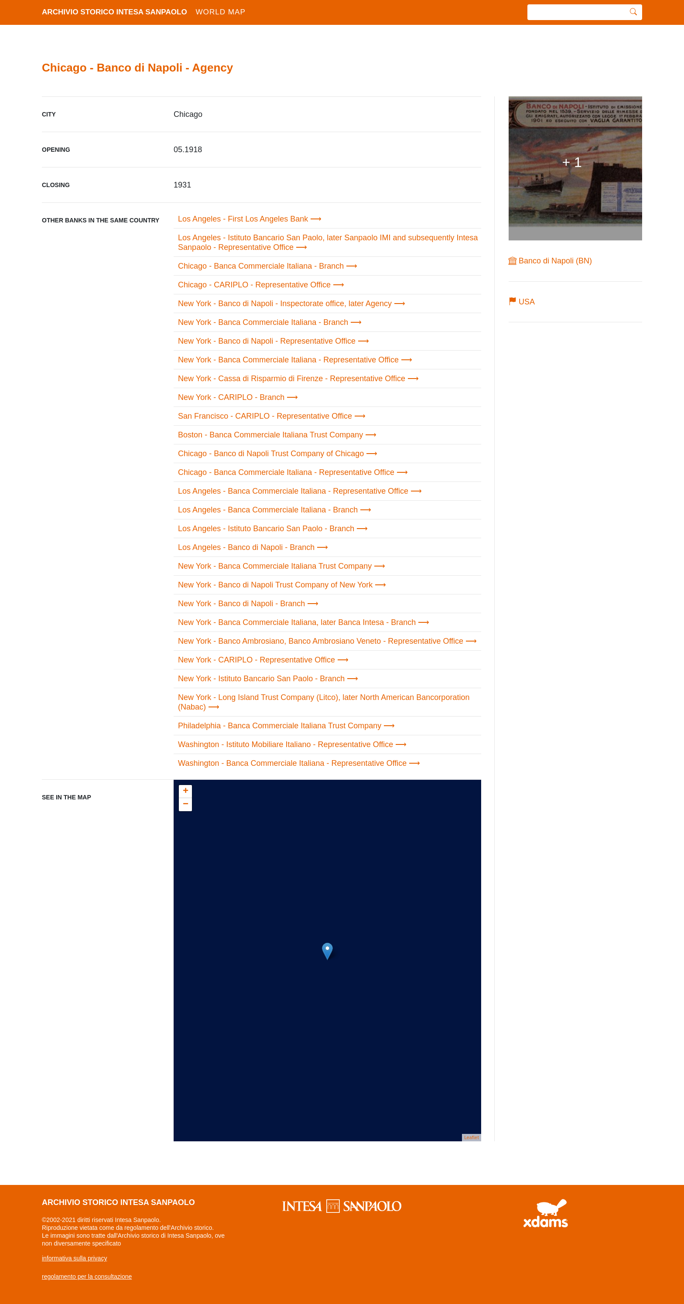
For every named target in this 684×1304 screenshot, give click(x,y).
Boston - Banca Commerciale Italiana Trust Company (270, 434)
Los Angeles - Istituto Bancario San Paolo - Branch (266, 528)
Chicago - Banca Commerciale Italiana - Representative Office (286, 472)
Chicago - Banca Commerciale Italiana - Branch (261, 266)
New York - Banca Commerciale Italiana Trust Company (275, 566)
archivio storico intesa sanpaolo (149, 12)
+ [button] (185, 791)
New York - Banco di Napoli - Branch (241, 603)
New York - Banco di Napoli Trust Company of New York (275, 584)
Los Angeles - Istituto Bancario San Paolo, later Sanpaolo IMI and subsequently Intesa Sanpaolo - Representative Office (328, 242)
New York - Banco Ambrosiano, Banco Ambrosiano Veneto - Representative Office (320, 641)
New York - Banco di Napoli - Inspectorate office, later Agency (285, 303)
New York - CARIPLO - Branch (231, 397)
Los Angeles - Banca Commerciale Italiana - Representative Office (293, 491)
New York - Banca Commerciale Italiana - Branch (263, 322)
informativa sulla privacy (74, 1258)
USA (522, 301)
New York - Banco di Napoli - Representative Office (267, 341)
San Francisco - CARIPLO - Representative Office (265, 416)
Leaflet (471, 1137)
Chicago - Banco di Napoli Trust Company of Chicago (271, 453)
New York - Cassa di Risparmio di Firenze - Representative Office (291, 378)
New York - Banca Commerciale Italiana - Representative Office (288, 359)
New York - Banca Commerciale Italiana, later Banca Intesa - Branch (297, 622)
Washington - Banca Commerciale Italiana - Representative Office (292, 763)
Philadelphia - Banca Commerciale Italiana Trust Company (279, 725)
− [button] (185, 804)
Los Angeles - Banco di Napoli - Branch (246, 547)
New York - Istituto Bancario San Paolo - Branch (261, 678)
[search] (576, 12)
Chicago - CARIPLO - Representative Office (254, 284)
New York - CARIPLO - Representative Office (256, 659)
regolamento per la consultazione (87, 1276)
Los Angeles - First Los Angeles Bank (243, 219)
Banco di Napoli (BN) (550, 260)
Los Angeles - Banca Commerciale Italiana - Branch (268, 509)
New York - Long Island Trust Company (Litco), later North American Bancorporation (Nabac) (323, 702)
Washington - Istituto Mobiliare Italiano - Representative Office (285, 744)
